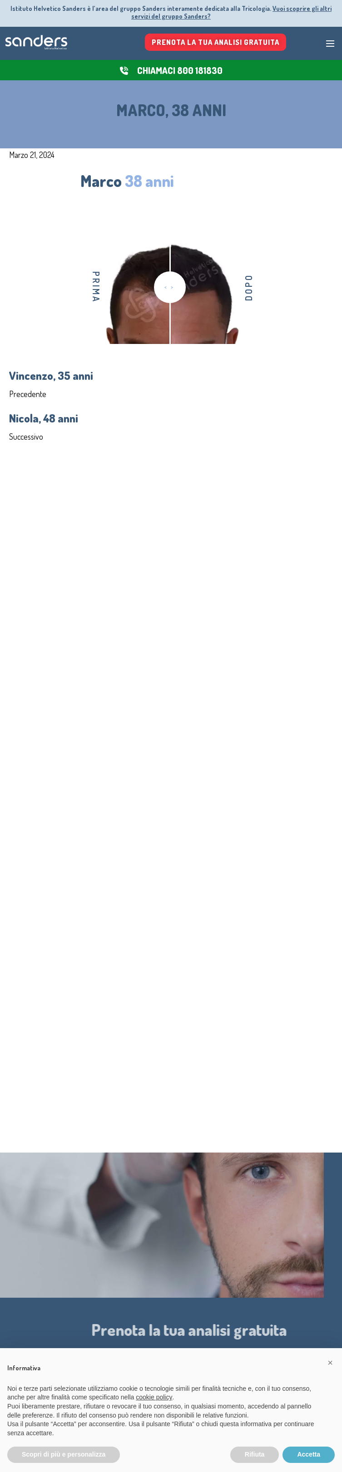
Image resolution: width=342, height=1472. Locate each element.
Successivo (26, 437)
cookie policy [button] (154, 1397)
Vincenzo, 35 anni (51, 375)
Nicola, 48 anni (43, 418)
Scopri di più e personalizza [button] (63, 1454)
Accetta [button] (308, 1454)
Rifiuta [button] (255, 1454)
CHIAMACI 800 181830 (180, 70)
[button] (330, 1362)
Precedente (27, 394)
